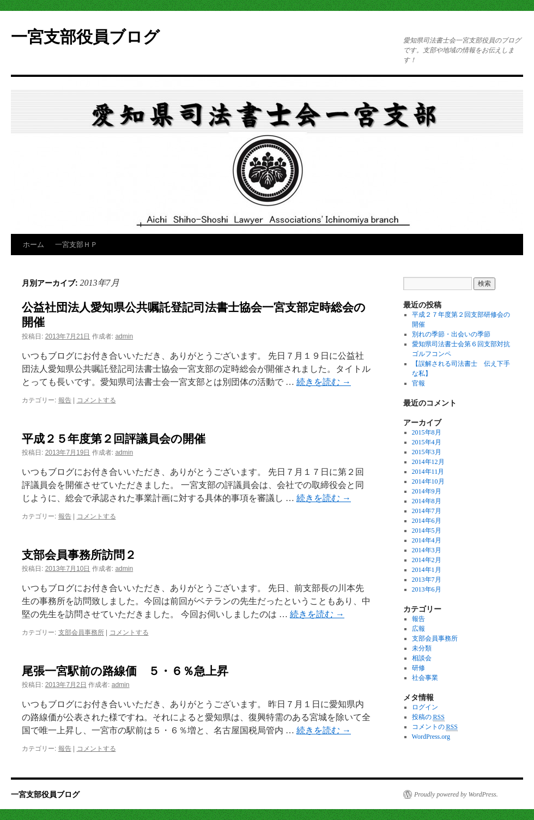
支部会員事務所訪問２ (79, 554)
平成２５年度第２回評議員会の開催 (113, 438)
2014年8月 (426, 501)
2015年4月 (426, 442)
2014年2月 (426, 560)
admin (124, 336)
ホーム (33, 244)
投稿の (428, 717)
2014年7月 (426, 511)
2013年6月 (426, 589)
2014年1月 (426, 570)
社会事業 (425, 678)
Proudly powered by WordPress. (456, 794)
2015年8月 (426, 432)
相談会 (422, 658)
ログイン (425, 707)
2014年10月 (428, 481)
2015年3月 (426, 452)
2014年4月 (426, 540)
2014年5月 (426, 530)
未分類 (422, 648)
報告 (64, 400)
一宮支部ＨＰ (76, 244)
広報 (418, 628)
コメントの (435, 727)
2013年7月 (426, 579)
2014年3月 (426, 550)
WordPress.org (431, 736)
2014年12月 (428, 462)
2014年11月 (428, 471)
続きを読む (323, 382)
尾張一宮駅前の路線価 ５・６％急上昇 (125, 671)
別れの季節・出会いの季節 (451, 334)
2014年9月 (426, 491)
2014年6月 (426, 520)
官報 (418, 383)
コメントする (96, 400)
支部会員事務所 (81, 632)
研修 (418, 668)
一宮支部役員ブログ (85, 37)
